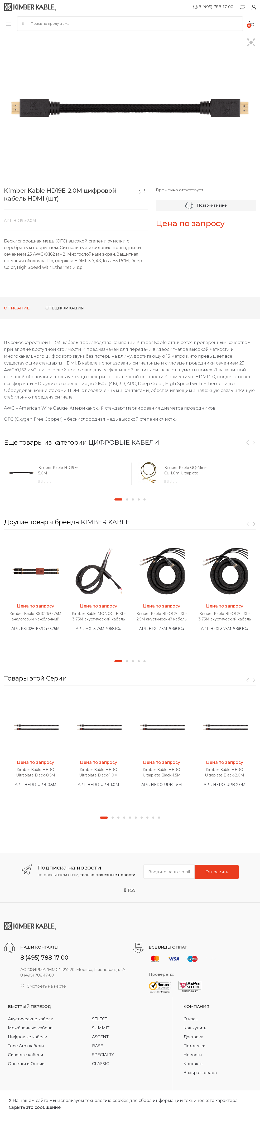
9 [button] (153, 818)
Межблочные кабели (30, 1027)
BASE (97, 1045)
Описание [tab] (17, 307)
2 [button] (127, 499)
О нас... (191, 1018)
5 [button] (144, 499)
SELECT (99, 1018)
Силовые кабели (25, 1054)
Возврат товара (200, 1072)
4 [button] (139, 499)
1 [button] (118, 499)
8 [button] (147, 818)
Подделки (194, 1045)
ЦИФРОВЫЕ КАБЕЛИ (123, 442)
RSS (130, 890)
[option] (67, 475)
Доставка (193, 1036)
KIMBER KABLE (105, 522)
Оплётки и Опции (26, 1063)
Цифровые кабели (27, 1036)
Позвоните (206, 205)
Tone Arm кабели (26, 1045)
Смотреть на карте (43, 986)
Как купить (195, 1027)
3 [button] (133, 499)
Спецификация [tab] (64, 307)
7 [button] (142, 818)
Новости (193, 1054)
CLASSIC (100, 1063)
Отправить (216, 871)
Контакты (193, 1063)
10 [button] (159, 818)
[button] (251, 42)
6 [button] (136, 818)
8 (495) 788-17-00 (213, 6)
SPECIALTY (103, 1054)
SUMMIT (100, 1027)
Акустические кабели (30, 1018)
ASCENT (100, 1036)
